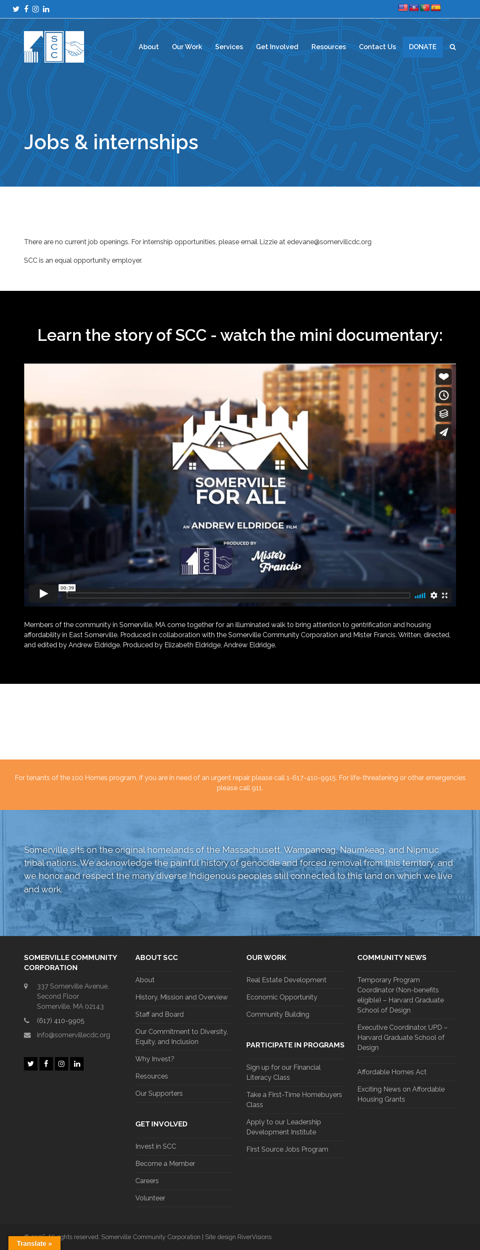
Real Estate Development (286, 980)
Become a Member (165, 1164)
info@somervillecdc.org (73, 1035)
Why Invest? (154, 1059)
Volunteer (150, 1198)
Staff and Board (159, 1014)
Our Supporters (159, 1093)
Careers (147, 1181)
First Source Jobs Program (287, 1149)
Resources (151, 1076)
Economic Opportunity (281, 997)
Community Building (277, 1014)
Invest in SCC (155, 1146)
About (145, 980)
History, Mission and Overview (181, 997)
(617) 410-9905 (60, 1021)
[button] (452, 47)
